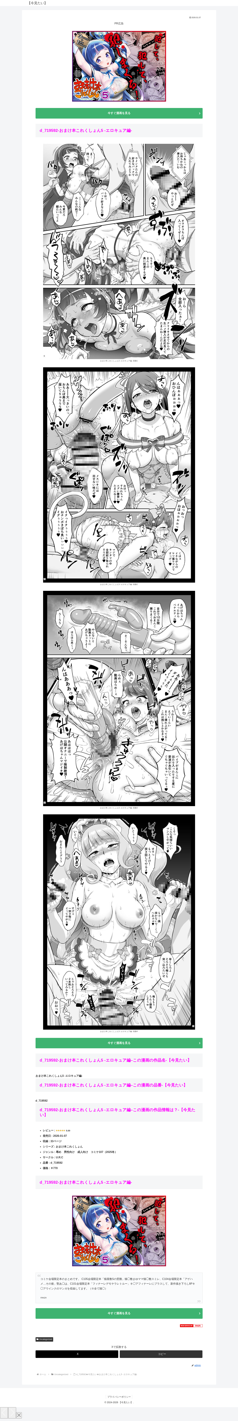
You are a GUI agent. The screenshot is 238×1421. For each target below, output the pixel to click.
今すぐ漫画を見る (119, 113)
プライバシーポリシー (119, 1398)
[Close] (19, 1417)
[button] (161, 1356)
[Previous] (4, 1414)
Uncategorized (44, 1341)
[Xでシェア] (77, 1356)
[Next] (12, 1414)
